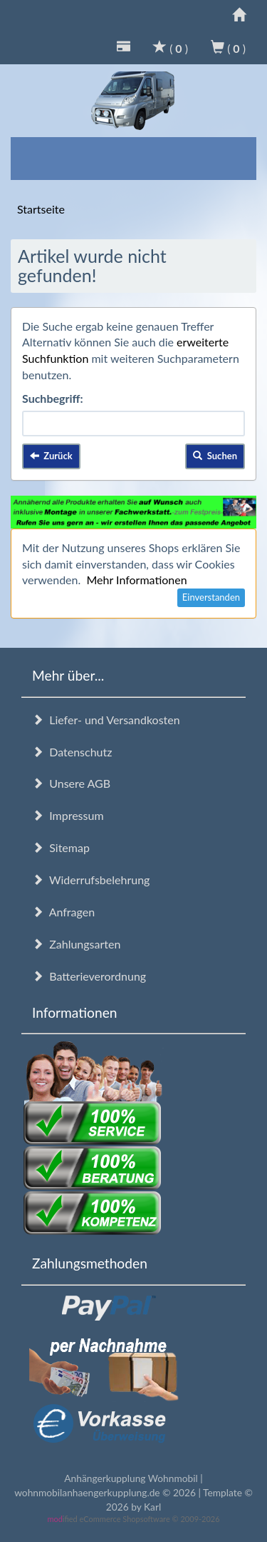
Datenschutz (72, 752)
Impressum (68, 815)
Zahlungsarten (76, 944)
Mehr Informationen (136, 579)
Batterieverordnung (89, 976)
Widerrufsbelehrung (91, 879)
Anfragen (63, 911)
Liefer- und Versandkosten (106, 719)
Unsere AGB (71, 783)
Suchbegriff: (52, 398)
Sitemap (61, 847)
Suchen (215, 455)
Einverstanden (211, 597)
